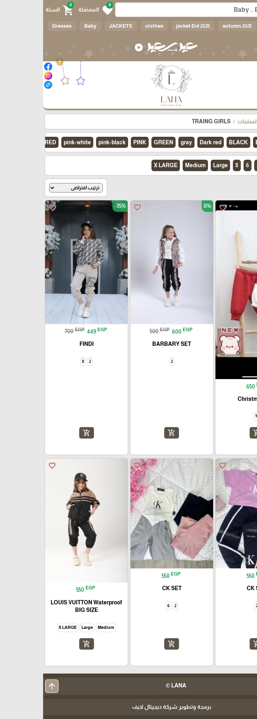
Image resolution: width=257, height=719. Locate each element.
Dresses (18, 26)
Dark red (167, 142)
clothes (111, 26)
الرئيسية (241, 121)
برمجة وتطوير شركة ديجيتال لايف (128, 707)
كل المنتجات (209, 121)
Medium (152, 165)
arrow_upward (8, 686)
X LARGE (122, 165)
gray (143, 142)
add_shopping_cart (213, 433)
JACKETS (77, 26)
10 (226, 165)
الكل (226, 26)
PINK (96, 142)
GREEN (120, 142)
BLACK (195, 142)
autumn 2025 (194, 26)
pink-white (34, 142)
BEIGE (220, 142)
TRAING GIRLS (168, 121)
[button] (52, 9)
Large (177, 165)
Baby (47, 26)
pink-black (69, 142)
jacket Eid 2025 (150, 26)
